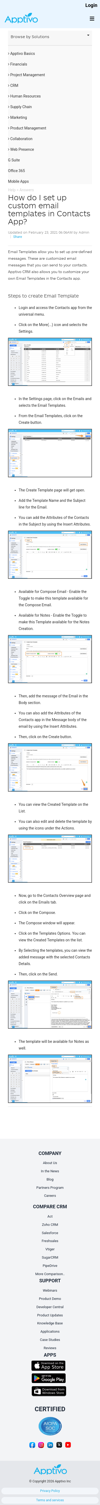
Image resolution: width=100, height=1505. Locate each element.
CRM (13, 85)
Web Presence (21, 149)
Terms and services (50, 1500)
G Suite (14, 160)
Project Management (26, 75)
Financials (17, 64)
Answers (26, 190)
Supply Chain (20, 107)
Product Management (27, 128)
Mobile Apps (18, 181)
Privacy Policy (50, 1491)
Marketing (17, 117)
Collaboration (20, 139)
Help (12, 190)
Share (17, 237)
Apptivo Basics (21, 53)
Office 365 (16, 171)
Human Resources (24, 96)
